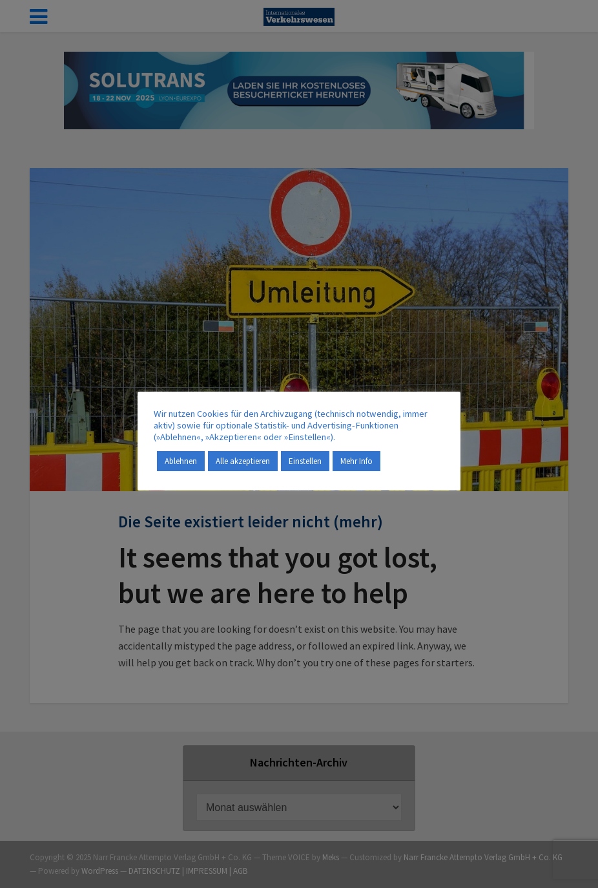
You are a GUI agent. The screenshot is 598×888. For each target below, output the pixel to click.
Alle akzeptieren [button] (243, 461)
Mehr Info (356, 461)
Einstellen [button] (305, 461)
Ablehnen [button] (181, 461)
